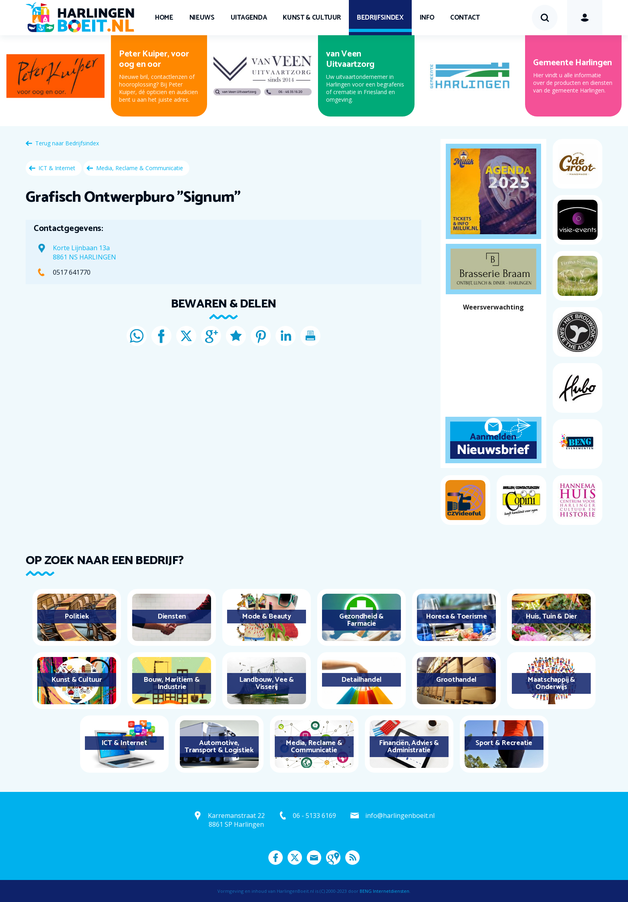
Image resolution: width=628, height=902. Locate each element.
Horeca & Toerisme (456, 617)
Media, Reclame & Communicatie (139, 168)
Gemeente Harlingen (572, 63)
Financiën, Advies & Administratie (409, 746)
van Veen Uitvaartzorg (350, 59)
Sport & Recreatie (503, 743)
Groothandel (456, 680)
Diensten (171, 617)
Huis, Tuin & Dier (551, 617)
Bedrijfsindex (380, 17)
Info (427, 17)
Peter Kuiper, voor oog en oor (154, 59)
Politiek (76, 617)
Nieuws (202, 17)
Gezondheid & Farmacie (361, 620)
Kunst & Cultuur (312, 17)
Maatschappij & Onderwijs (551, 683)
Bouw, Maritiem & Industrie (171, 683)
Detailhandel (361, 680)
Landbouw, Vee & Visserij (266, 683)
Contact (465, 17)
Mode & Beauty (266, 617)
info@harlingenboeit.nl (400, 815)
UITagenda (249, 17)
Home (164, 17)
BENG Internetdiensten (384, 891)
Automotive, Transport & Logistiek (219, 746)
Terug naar (67, 143)
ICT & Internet (56, 168)
